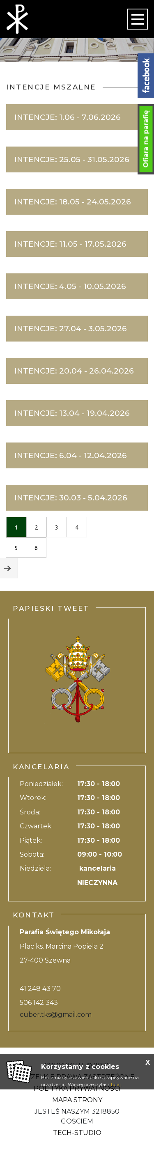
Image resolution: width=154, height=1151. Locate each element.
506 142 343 (39, 1003)
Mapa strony (77, 1100)
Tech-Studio (77, 1133)
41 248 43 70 (40, 989)
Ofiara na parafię (146, 139)
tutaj (116, 1084)
